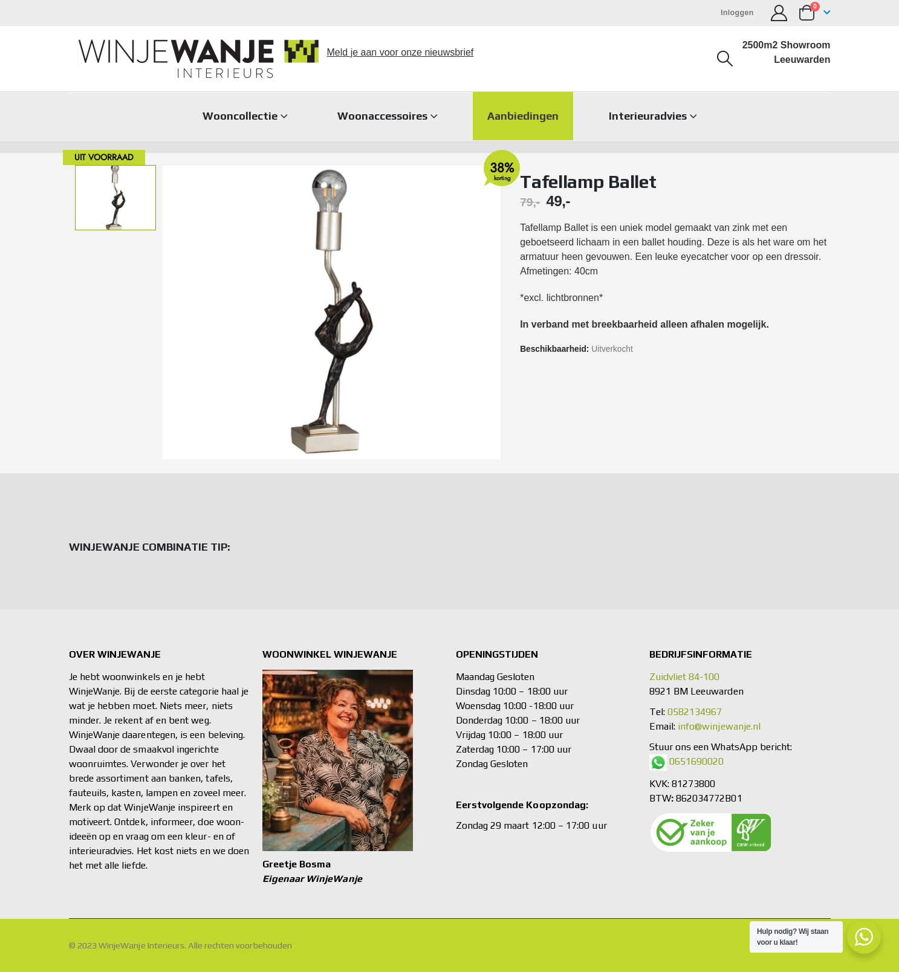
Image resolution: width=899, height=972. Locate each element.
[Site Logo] (199, 58)
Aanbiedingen (523, 115)
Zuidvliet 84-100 (684, 676)
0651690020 (696, 761)
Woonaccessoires (382, 115)
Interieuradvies (648, 115)
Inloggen (737, 12)
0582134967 (694, 712)
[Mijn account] (779, 13)
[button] (725, 58)
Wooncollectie (240, 115)
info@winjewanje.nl (719, 726)
